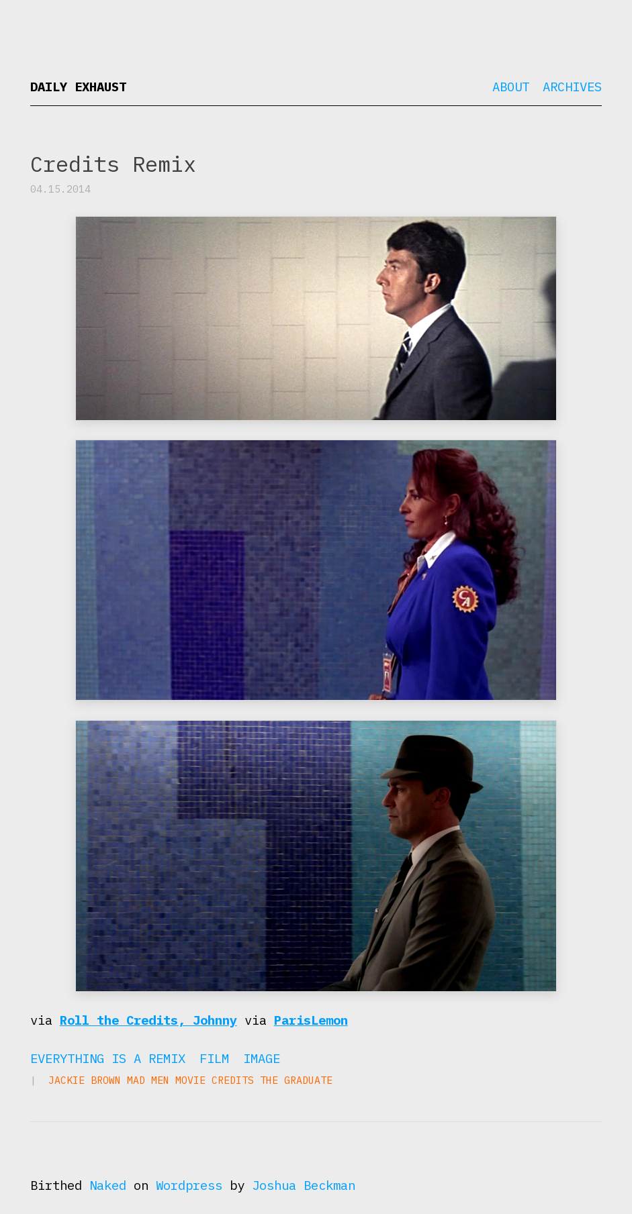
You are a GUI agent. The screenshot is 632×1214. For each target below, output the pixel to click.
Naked (107, 1185)
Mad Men (148, 1080)
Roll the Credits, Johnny (148, 1020)
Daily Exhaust (78, 87)
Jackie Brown (84, 1080)
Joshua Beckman (303, 1185)
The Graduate (296, 1080)
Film (214, 1058)
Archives (572, 87)
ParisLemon (311, 1020)
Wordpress (189, 1185)
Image (261, 1058)
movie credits (214, 1080)
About (510, 87)
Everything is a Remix (107, 1058)
